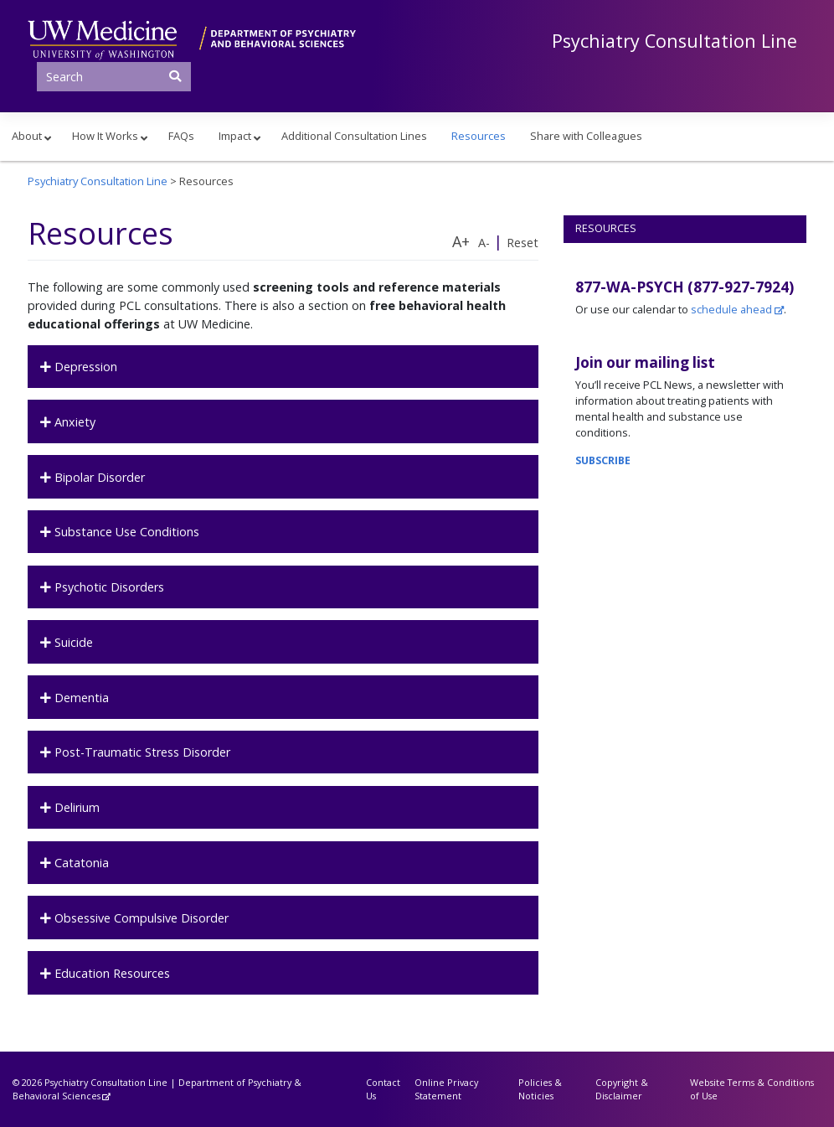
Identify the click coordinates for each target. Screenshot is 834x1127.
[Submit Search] (176, 75)
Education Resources (110, 973)
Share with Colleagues (586, 135)
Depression (84, 367)
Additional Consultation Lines (354, 135)
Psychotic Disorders (107, 587)
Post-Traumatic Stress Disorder (140, 752)
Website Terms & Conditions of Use (752, 1089)
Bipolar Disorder (98, 477)
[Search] (114, 76)
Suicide (72, 642)
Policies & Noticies (540, 1089)
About (27, 135)
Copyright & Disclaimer (621, 1089)
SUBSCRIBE (603, 460)
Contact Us (383, 1089)
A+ (461, 241)
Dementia (80, 698)
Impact (235, 135)
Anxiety (73, 422)
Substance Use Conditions (125, 532)
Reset (522, 243)
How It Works (105, 135)
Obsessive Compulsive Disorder (140, 918)
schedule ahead (731, 309)
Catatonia (80, 863)
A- (484, 243)
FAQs (181, 135)
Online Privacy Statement (446, 1089)
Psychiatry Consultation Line (674, 40)
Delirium (75, 807)
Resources (478, 135)
